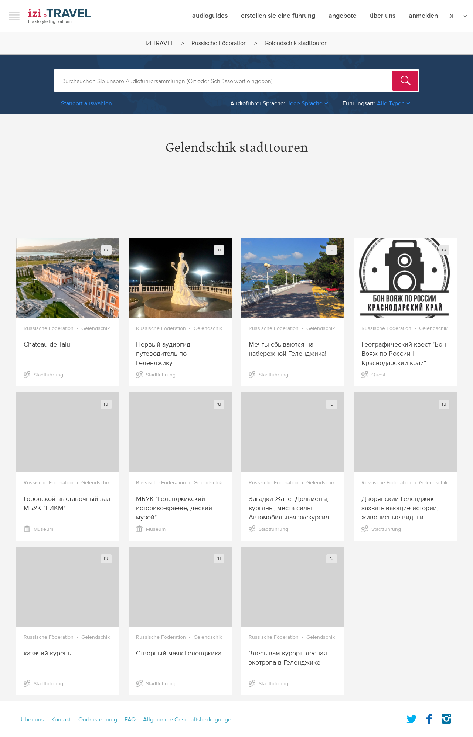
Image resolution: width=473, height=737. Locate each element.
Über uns (382, 16)
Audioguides (210, 16)
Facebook (429, 717)
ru (106, 249)
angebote (343, 16)
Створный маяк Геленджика (178, 653)
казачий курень (47, 653)
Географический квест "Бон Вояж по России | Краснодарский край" (403, 353)
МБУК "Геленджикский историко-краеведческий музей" (174, 508)
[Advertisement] (236, 203)
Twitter (412, 717)
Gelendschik (95, 328)
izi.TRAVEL (59, 16)
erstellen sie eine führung (278, 16)
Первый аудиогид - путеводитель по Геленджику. (165, 353)
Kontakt (61, 719)
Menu (14, 16)
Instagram (446, 717)
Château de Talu (47, 344)
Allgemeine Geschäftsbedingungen (189, 719)
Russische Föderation (219, 43)
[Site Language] (455, 16)
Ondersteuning (97, 719)
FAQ (130, 719)
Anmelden (423, 16)
